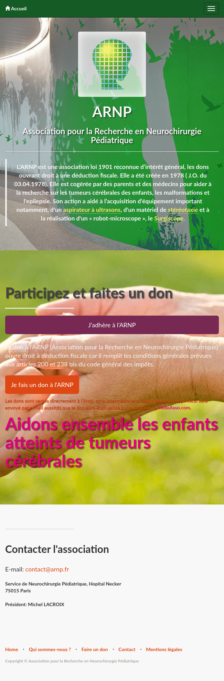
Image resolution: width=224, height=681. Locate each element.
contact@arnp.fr (47, 569)
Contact (126, 649)
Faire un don (95, 649)
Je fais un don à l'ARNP (42, 384)
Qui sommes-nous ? (50, 649)
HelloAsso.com (174, 407)
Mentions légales (164, 649)
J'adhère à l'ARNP (112, 325)
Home (11, 649)
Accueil (15, 8)
